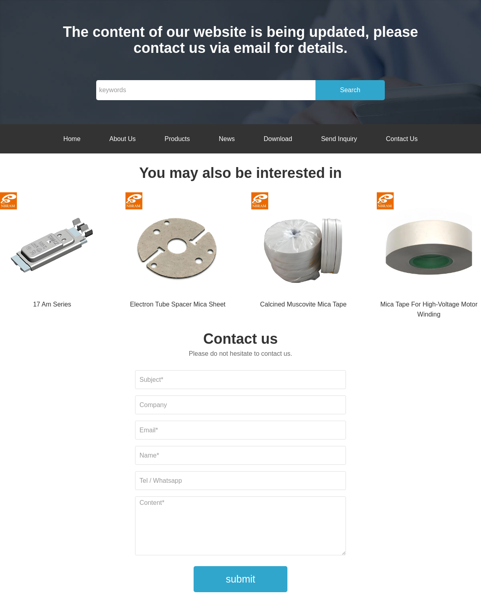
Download (278, 138)
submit (240, 579)
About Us (122, 138)
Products (177, 138)
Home (72, 138)
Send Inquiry (339, 138)
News (227, 138)
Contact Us (402, 138)
